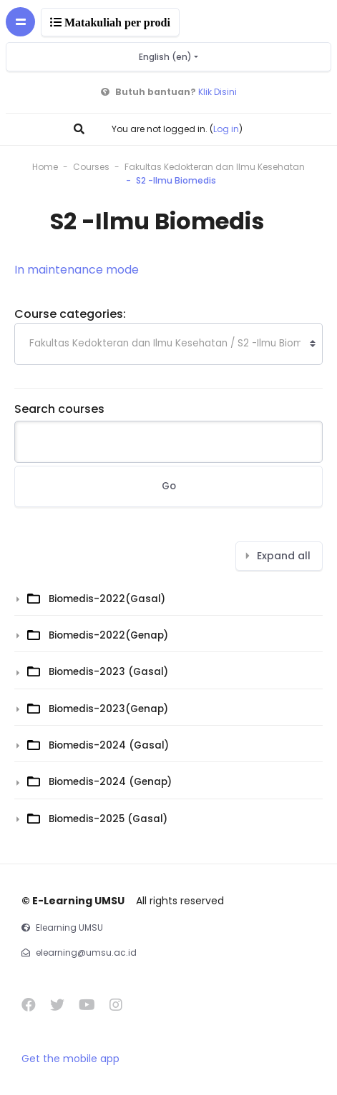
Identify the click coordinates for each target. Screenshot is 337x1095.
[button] (80, 128)
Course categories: (70, 314)
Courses (91, 167)
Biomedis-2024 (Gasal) (109, 745)
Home (45, 167)
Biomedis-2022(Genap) (108, 635)
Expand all (284, 556)
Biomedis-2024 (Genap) (110, 782)
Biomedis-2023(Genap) (108, 709)
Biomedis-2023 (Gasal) (108, 672)
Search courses (59, 409)
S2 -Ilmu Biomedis (176, 180)
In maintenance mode (76, 269)
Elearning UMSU (69, 927)
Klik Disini (217, 92)
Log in (226, 129)
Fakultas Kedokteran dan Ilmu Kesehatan (214, 167)
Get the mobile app (70, 1058)
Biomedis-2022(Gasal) (107, 599)
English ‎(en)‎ (166, 57)
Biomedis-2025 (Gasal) (108, 819)
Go (169, 486)
